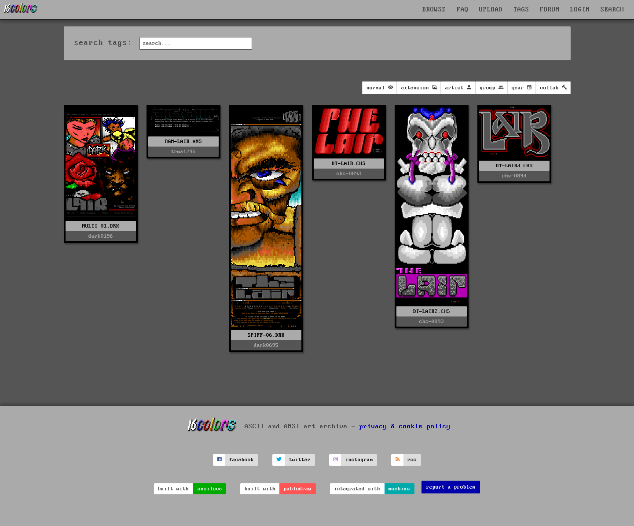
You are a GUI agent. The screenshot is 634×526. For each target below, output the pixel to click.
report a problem (451, 487)
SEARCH (612, 9)
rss (412, 460)
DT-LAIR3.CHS (514, 166)
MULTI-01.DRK (100, 226)
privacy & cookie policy (405, 426)
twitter (300, 460)
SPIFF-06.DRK (266, 335)
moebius (399, 489)
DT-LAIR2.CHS (431, 311)
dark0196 (100, 236)
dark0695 (266, 345)
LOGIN (580, 9)
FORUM (550, 9)
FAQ (463, 9)
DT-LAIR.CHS (349, 163)
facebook (241, 460)
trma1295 (183, 151)
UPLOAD (491, 9)
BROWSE (434, 9)
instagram (359, 460)
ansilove (210, 489)
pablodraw (298, 489)
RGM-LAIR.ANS (183, 141)
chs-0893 (349, 174)
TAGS (521, 9)
